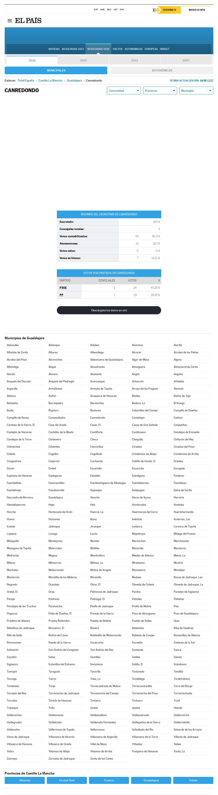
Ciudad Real (67, 780)
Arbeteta (179, 381)
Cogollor (54, 454)
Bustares (95, 410)
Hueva (10, 519)
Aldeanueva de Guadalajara (106, 359)
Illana (93, 519)
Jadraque (54, 526)
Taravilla (95, 671)
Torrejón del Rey (16, 693)
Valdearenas (56, 715)
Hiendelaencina (16, 505)
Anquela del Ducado (19, 381)
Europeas (151, 49)
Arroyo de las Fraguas (145, 388)
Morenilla (95, 577)
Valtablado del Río (142, 729)
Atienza (11, 396)
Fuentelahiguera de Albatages (108, 483)
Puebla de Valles (142, 621)
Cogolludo (96, 454)
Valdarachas (14, 715)
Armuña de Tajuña (101, 388)
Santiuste (137, 650)
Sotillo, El (137, 664)
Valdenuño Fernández (103, 722)
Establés (95, 476)
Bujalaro (54, 410)
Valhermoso (97, 729)
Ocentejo (54, 584)
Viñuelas (137, 744)
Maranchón (139, 541)
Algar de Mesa (140, 359)
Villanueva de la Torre (145, 737)
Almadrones (97, 367)
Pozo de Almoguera (143, 613)
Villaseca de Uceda (60, 744)
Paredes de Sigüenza (186, 592)
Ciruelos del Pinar (184, 446)
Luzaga (53, 534)
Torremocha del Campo (104, 693)
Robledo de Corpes (143, 635)
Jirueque (95, 526)
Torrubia (12, 700)
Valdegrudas (14, 722)
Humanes (54, 519)
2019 (32, 60)
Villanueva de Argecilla (104, 737)
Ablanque (54, 345)
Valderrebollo (182, 722)
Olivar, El (95, 584)
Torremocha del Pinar (145, 693)
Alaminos (137, 345)
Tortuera (95, 700)
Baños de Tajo (182, 396)
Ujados (136, 708)
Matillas (94, 548)
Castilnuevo (139, 432)
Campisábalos (57, 417)
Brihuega (179, 403)
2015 (83, 60)
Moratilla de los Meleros (63, 577)
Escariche (138, 468)
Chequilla (137, 439)
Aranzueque (97, 381)
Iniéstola (137, 519)
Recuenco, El (56, 628)
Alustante (96, 374)
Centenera (55, 439)
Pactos (117, 49)
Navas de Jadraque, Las (188, 577)
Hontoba (179, 505)
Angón (136, 374)
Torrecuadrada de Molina (105, 686)
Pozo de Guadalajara (186, 613)
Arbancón (138, 381)
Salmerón (13, 650)
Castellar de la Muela (61, 432)
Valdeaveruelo (140, 715)
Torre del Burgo (183, 686)
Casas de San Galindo (145, 425)
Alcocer (136, 352)
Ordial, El (12, 592)
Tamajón (12, 671)
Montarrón (13, 577)
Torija (52, 686)
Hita (92, 505)
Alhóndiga (13, 367)
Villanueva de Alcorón (62, 737)
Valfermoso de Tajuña (62, 729)
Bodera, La (138, 403)
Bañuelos (12, 403)
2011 (134, 60)
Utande (178, 708)
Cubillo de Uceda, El (143, 461)
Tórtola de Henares (60, 700)
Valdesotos (13, 729)
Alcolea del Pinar (17, 359)
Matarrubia (55, 548)
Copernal (54, 461)
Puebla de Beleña (100, 621)
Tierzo (52, 679)
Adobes (94, 345)
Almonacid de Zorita (186, 367)
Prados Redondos (59, 621)
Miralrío (178, 563)
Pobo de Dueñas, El (60, 613)
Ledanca (137, 526)
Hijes (51, 505)
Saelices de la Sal (184, 642)
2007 (185, 60)
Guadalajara (56, 497)
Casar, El (95, 425)
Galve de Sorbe (183, 490)
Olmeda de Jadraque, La (188, 584)
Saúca (177, 650)
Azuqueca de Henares (103, 396)
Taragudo (54, 671)
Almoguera (138, 367)
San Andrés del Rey (101, 650)
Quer (177, 621)
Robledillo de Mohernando (105, 635)
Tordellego (138, 679)
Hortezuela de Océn (60, 512)
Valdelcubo (55, 722)
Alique (52, 367)
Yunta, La (179, 751)
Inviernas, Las (182, 519)
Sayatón (12, 657)
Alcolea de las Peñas (186, 352)
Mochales (12, 570)
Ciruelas (137, 446)
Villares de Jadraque (186, 737)
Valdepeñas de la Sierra (146, 722)
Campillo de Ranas (18, 417)
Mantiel (94, 541)
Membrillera (97, 555)
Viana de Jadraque (18, 737)
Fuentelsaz (180, 483)
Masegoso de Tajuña (19, 548)
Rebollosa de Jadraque (20, 628)
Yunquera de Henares (145, 751)
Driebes (178, 461)
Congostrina (14, 461)
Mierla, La (179, 555)
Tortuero (137, 700)
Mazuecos (180, 548)
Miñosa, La (96, 563)
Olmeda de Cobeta (143, 584)
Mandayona (55, 541)
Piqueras (12, 613)
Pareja (11, 599)
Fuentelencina (140, 483)
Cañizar (178, 417)
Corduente (96, 461)
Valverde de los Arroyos (188, 729)
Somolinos (96, 664)
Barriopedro (56, 403)
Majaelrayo (138, 534)
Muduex (136, 577)
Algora (178, 359)
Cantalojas (138, 417)
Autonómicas (162, 70)
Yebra (10, 751)
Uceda (94, 708)
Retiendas (138, 628)
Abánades (13, 345)
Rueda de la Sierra (60, 642)
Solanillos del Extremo (62, 664)
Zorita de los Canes (101, 758)
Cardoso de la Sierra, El (21, 425)
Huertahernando (184, 512)
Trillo (51, 708)
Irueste (11, 526)
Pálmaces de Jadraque (104, 592)
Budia (10, 410)
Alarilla (178, 345)
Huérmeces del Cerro (145, 512)
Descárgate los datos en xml (109, 310)
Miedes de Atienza (143, 555)
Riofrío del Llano (58, 635)
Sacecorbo (96, 642)
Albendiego (97, 352)
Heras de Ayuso (141, 497)
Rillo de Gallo (14, 635)
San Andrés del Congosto (64, 650)
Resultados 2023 (73, 49)
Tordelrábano (182, 679)
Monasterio (138, 570)
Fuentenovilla (56, 490)
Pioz (176, 606)
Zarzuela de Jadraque (62, 758)
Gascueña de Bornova (20, 497)
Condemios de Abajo (144, 454)
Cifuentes (54, 446)
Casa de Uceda (57, 425)
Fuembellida (14, 483)
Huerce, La (96, 512)
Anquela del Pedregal (61, 381)
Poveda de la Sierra (102, 613)
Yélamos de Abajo (59, 751)
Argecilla (12, 388)
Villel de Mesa (98, 744)
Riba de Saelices (184, 628)
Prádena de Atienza (18, 621)
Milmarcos (55, 563)
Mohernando (56, 570)
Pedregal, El (97, 599)
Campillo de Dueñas (186, 410)
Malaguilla (13, 541)
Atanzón (179, 388)
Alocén (11, 374)
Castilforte (96, 432)
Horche (11, 512)
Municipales (56, 70)
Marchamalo (181, 541)
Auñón (52, 396)
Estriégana (138, 476)
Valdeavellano (98, 715)
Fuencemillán (57, 483)
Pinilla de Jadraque (101, 606)
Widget (164, 49)
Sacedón (137, 642)
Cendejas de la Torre (19, 439)
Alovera (53, 374)
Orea (51, 592)
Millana (11, 563)
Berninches (97, 403)
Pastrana (54, 599)
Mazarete (137, 548)
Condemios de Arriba (186, 454)
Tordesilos (13, 686)
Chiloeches (13, 446)
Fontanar (179, 476)
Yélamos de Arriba (101, 751)
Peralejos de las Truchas (21, 606)
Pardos (136, 592)
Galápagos (138, 490)
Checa (94, 439)
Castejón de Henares (19, 432)
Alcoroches (55, 359)
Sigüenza (12, 664)
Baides (136, 396)
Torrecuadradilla (142, 686)
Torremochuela (183, 693)
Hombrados (139, 505)
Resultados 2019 (98, 49)
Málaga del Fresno (184, 534)
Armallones (55, 388)
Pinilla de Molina (141, 606)
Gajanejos (96, 490)
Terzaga (12, 679)
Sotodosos (180, 664)
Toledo (193, 780)
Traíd (177, 700)
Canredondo (97, 417)
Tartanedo (138, 671)
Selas (52, 657)
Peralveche (55, 606)
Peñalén (137, 599)
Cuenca (109, 780)
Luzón (94, 534)
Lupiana (11, 534)
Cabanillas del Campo (145, 410)
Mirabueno (138, 563)
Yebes (177, 744)
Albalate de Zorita (17, 352)
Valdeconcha (181, 715)
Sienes (178, 657)
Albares (53, 352)
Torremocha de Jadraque (64, 693)
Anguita (178, 374)
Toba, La (95, 679)
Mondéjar (179, 570)
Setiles (136, 657)
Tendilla (178, 671)
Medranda (13, 555)
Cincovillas (96, 446)
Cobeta (11, 454)
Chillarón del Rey (184, 439)
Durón (10, 468)
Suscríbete (170, 10)
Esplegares (55, 476)
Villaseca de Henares (19, 744)
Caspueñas (180, 425)
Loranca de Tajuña (185, 526)
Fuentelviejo (14, 490)
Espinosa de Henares (19, 476)
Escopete (179, 468)
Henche (95, 497)
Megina (53, 555)
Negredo (12, 584)
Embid (52, 468)
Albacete (24, 780)
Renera (94, 628)
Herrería (179, 497)
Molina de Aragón (100, 570)
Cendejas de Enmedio (186, 432)
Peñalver (179, 599)
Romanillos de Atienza (187, 635)
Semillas (95, 657)
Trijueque (12, 708)
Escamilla (96, 468)
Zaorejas (12, 758)
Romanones (14, 642)
